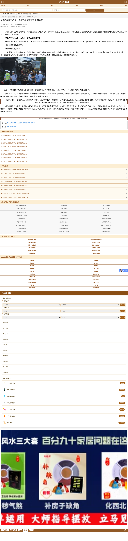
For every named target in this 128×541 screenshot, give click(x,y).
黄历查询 (96, 266)
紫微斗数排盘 (32, 287)
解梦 (67, 2)
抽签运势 (32, 263)
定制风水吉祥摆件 (21, 208)
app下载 (31, 530)
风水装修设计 (106, 205)
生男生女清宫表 (32, 279)
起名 (52, 5)
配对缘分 (96, 263)
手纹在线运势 (32, 277)
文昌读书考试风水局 (107, 222)
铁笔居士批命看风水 (107, 232)
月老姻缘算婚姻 (96, 250)
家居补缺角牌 (64, 215)
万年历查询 (96, 268)
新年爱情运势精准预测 (96, 239)
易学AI (3, 5)
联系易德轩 (13, 530)
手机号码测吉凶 (32, 245)
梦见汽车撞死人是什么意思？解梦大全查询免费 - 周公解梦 (22, 17)
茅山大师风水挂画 (106, 218)
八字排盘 (32, 285)
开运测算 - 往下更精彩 (8, 236)
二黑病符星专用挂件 (21, 228)
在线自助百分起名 (96, 253)
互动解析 (122, 311)
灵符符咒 (106, 212)
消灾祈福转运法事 (64, 222)
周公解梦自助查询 (32, 282)
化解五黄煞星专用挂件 (106, 225)
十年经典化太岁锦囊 (21, 205)
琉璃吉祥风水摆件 (64, 228)
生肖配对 (122, 317)
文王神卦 (32, 268)
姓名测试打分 (96, 274)
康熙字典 (32, 266)
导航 (125, 2)
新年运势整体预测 (32, 239)
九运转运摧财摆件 (106, 228)
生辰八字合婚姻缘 (32, 242)
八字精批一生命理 (96, 242)
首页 (2, 17)
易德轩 (62, 2)
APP (125, 5)
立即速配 (122, 304)
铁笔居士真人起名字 (64, 232)
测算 (77, 5)
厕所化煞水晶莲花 (21, 232)
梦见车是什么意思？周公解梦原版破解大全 (13, 173)
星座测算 (96, 260)
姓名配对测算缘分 (32, 247)
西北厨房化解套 (21, 218)
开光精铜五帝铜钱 (64, 225)
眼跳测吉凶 (96, 279)
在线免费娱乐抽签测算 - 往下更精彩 (12, 257)
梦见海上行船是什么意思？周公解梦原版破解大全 (21, 123)
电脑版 (20, 530)
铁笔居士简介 (64, 205)
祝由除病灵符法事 (64, 218)
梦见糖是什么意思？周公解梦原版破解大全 (13, 177)
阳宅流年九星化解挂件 (21, 215)
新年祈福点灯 (32, 253)
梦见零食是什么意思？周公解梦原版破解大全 (14, 181)
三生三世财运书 (96, 277)
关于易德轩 (5, 530)
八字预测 (32, 260)
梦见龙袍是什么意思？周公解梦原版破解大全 (14, 189)
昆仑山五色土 (106, 208)
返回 (2, 2)
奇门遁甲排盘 (96, 287)
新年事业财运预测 (32, 250)
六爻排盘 (96, 285)
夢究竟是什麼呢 (11, 126)
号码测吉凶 (32, 274)
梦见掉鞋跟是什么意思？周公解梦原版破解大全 (14, 197)
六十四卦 (32, 271)
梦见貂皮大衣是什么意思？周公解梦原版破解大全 (15, 193)
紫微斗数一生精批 (96, 247)
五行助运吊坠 (64, 212)
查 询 (94, 10)
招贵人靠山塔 (64, 208)
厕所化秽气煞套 (106, 215)
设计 (28, 5)
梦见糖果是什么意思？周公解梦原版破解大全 (14, 185)
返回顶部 (125, 531)
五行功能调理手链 (21, 212)
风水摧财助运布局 (21, 222)
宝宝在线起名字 (96, 245)
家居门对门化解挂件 (21, 225)
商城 (101, 5)
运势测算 (96, 271)
